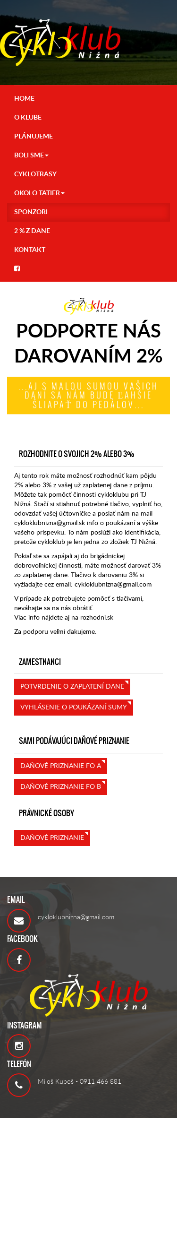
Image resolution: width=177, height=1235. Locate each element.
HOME (24, 98)
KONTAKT (29, 250)
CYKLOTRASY (35, 174)
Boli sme (31, 155)
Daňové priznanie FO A (60, 766)
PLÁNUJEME (33, 136)
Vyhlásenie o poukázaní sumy (73, 707)
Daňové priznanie (52, 838)
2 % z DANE (32, 231)
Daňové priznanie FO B (60, 787)
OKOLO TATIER (39, 193)
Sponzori (31, 212)
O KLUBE (28, 117)
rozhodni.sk (96, 617)
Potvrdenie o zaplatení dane (72, 686)
